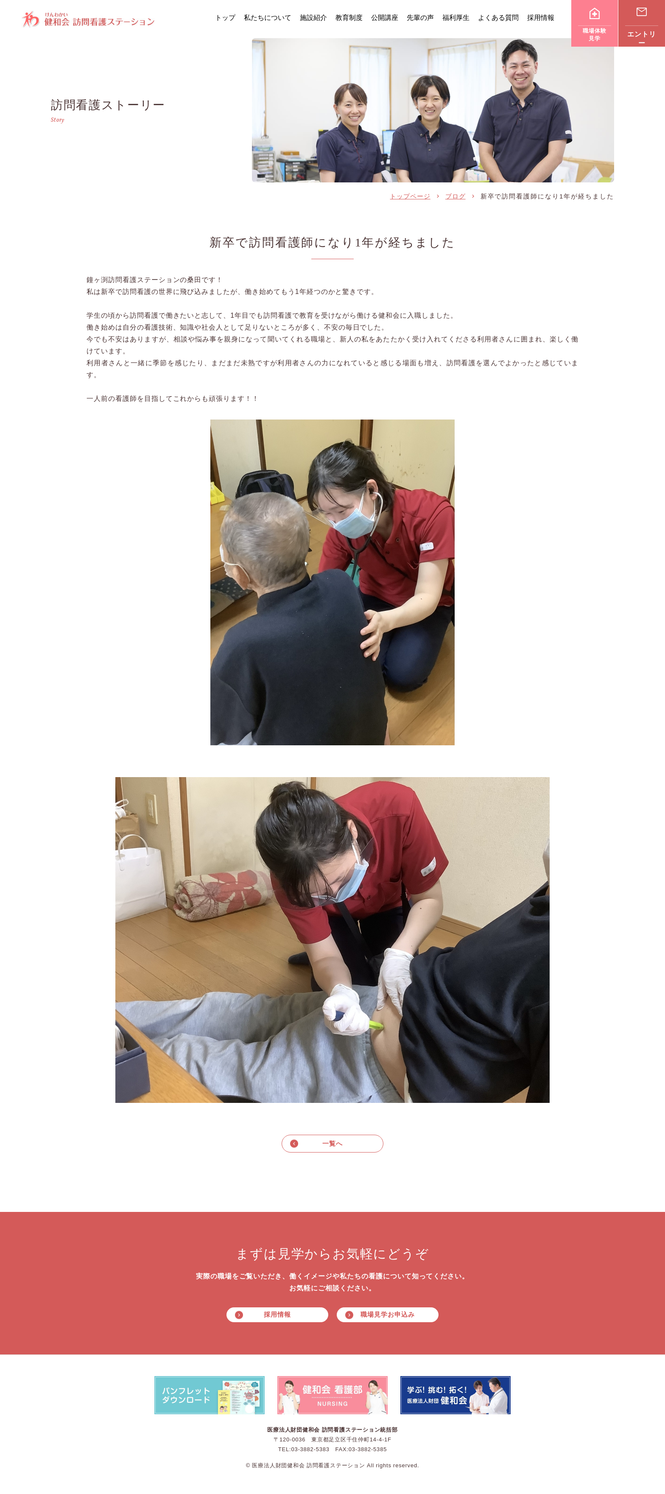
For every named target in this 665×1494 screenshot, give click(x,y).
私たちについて (267, 17)
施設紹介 (313, 17)
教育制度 (349, 17)
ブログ (455, 196)
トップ (225, 17)
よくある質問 (498, 17)
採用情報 (540, 17)
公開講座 (384, 17)
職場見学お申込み (387, 1316)
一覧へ (332, 1143)
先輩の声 (420, 17)
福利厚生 (455, 17)
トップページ (410, 196)
